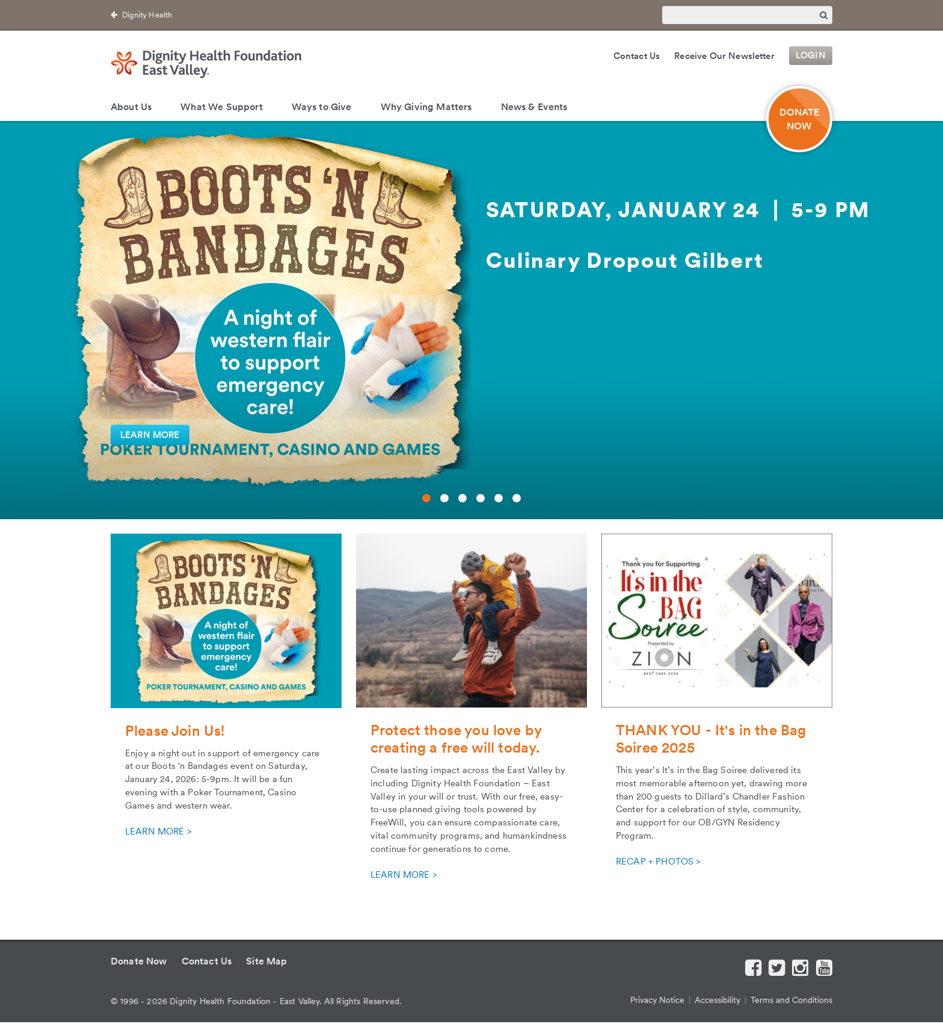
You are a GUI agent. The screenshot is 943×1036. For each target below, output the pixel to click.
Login (811, 56)
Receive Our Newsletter (724, 56)
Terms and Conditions (791, 1000)
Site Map (266, 961)
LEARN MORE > (158, 831)
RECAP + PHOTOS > (658, 861)
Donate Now (139, 961)
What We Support (221, 107)
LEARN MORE (150, 435)
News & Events (534, 107)
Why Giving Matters (426, 107)
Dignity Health (147, 14)
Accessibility (717, 1000)
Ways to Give (322, 107)
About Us (131, 107)
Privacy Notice (657, 1000)
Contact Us (636, 56)
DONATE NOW (799, 119)
